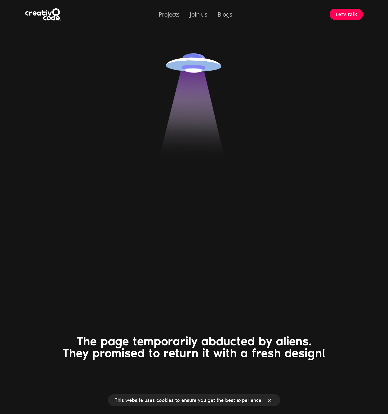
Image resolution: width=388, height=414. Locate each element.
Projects (169, 14)
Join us (198, 14)
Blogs (225, 14)
